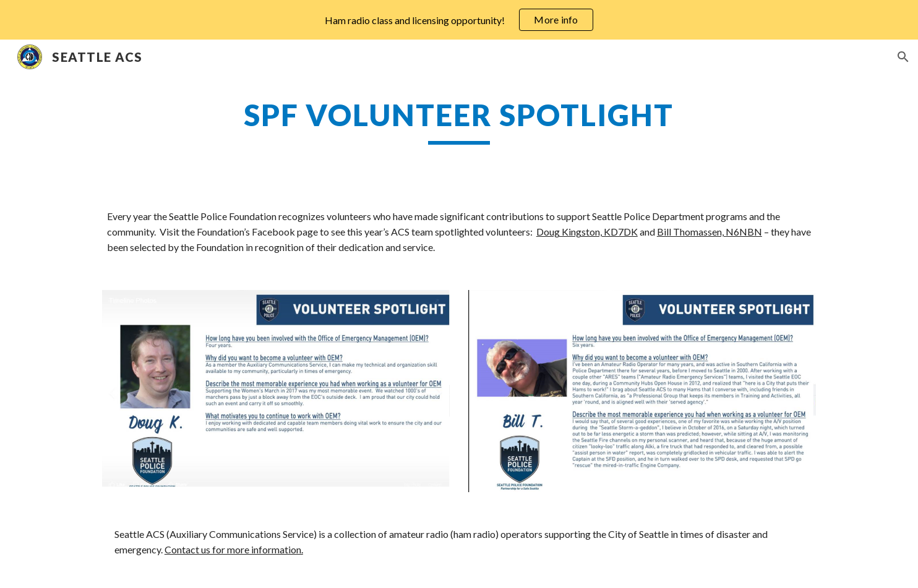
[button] (903, 57)
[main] (459, 121)
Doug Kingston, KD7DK (587, 231)
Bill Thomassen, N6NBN (709, 231)
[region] (459, 20)
